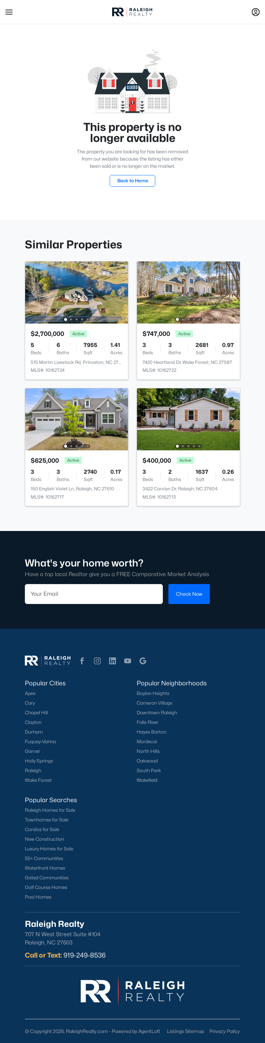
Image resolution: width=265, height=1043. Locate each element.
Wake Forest (38, 780)
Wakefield (147, 780)
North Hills (148, 751)
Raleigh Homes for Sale (50, 810)
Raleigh (33, 770)
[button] (9, 12)
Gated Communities (47, 877)
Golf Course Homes (46, 887)
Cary (30, 703)
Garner (32, 751)
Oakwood (147, 761)
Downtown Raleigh (157, 712)
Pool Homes (38, 897)
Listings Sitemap (185, 1031)
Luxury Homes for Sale (49, 848)
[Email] (94, 594)
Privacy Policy (224, 1031)
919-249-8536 (84, 955)
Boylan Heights (153, 693)
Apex (30, 693)
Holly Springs (39, 761)
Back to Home (132, 180)
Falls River (147, 722)
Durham (34, 732)
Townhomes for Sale (46, 819)
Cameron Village (154, 703)
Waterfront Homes (45, 868)
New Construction (44, 839)
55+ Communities (44, 858)
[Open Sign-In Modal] (255, 12)
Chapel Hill (36, 712)
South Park (149, 770)
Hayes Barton (151, 732)
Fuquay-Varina (40, 741)
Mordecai (147, 741)
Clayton (33, 722)
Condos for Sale (42, 829)
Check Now (189, 594)
